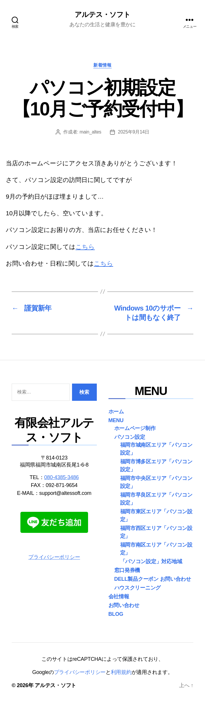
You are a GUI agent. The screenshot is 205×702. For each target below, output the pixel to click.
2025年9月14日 (133, 131)
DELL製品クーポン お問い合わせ (152, 579)
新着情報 (102, 65)
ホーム (116, 412)
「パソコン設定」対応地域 (151, 561)
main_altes (90, 131)
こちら (85, 246)
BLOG (115, 614)
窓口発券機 (127, 570)
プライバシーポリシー (54, 557)
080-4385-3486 (61, 477)
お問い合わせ (123, 605)
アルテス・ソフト (102, 14)
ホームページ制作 (135, 428)
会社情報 (118, 596)
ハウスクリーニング (137, 588)
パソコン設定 (129, 437)
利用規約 (121, 672)
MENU (116, 420)
